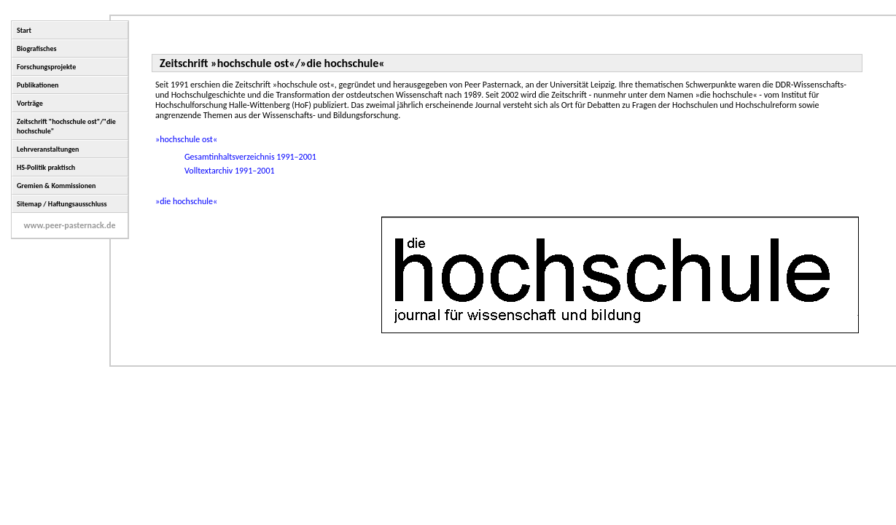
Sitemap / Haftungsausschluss (61, 204)
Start (24, 30)
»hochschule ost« (186, 139)
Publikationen (38, 85)
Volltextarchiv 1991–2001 (229, 171)
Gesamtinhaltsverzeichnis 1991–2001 (250, 157)
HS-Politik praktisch (46, 167)
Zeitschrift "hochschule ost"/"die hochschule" (66, 126)
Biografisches (37, 48)
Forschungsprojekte (46, 66)
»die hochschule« (186, 201)
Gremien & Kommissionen (56, 185)
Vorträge (30, 103)
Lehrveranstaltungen (48, 149)
